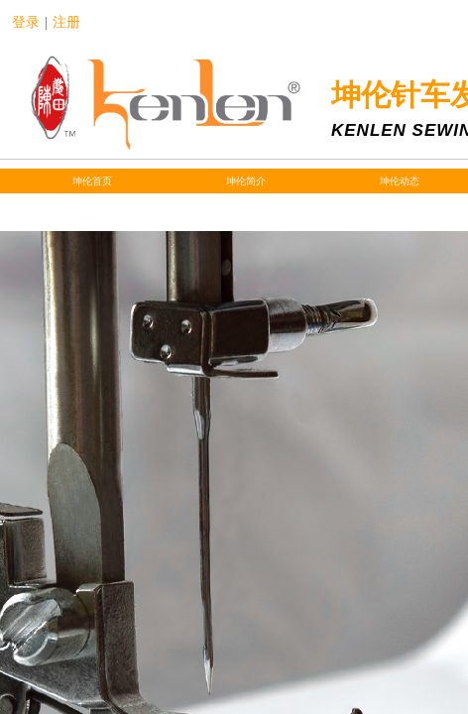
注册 (66, 22)
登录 (26, 22)
